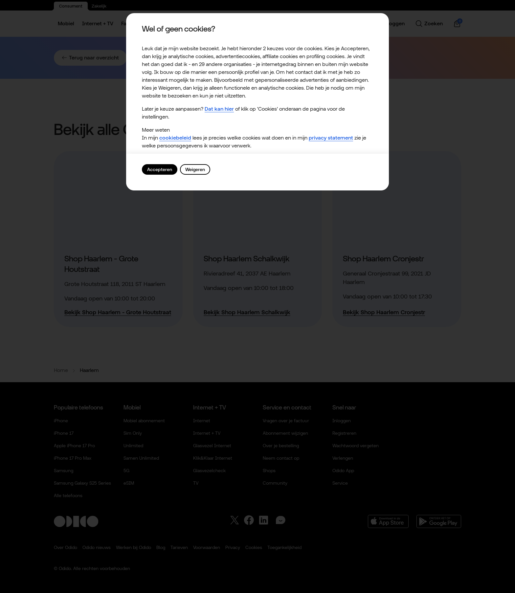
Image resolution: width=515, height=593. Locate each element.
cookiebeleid (175, 138)
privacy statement (331, 138)
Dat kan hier (219, 109)
